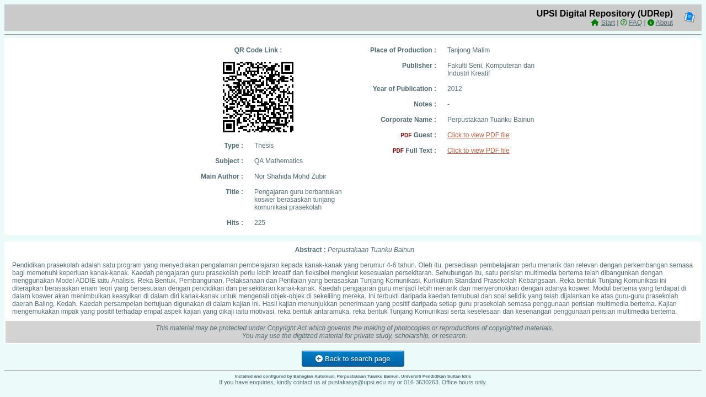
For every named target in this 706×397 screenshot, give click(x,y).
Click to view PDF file (478, 135)
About (664, 22)
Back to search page (352, 359)
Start (608, 22)
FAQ (635, 22)
